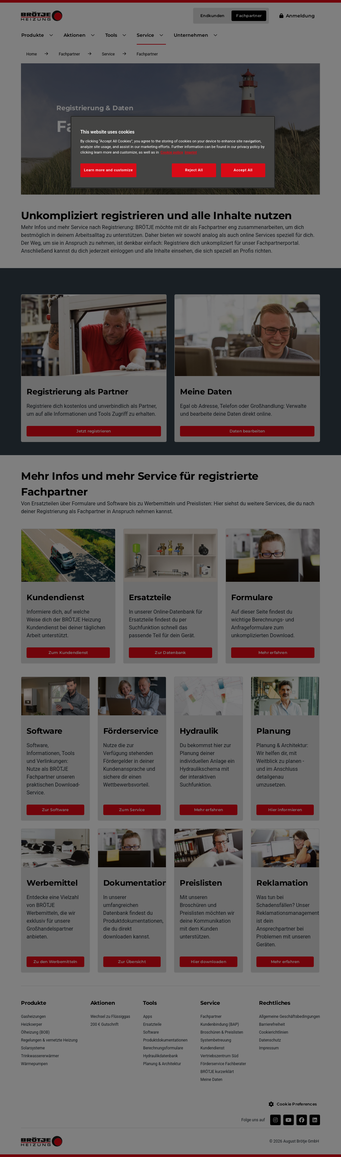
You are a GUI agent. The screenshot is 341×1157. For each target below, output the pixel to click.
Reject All (194, 170)
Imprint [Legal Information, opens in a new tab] (191, 152)
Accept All (243, 170)
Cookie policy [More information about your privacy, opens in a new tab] (172, 152)
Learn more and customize (108, 170)
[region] (172, 152)
